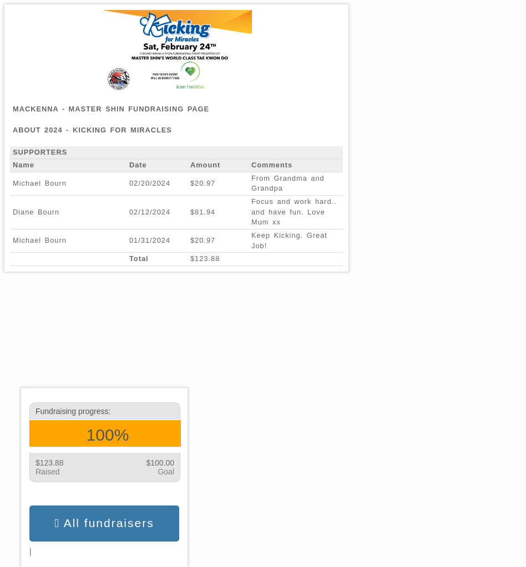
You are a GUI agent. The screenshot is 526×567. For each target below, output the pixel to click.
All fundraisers (104, 523)
